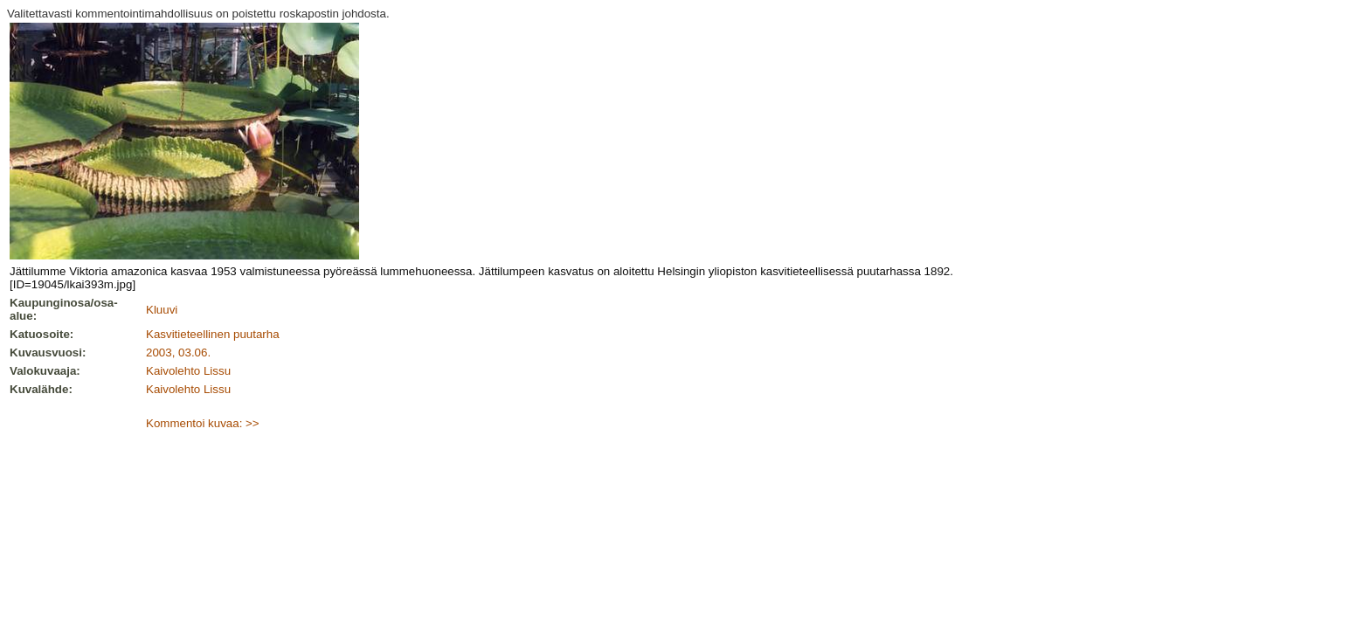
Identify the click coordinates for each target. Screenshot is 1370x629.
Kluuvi (161, 309)
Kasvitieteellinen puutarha (213, 334)
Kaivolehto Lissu (188, 370)
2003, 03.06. (178, 352)
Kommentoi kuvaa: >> (202, 423)
